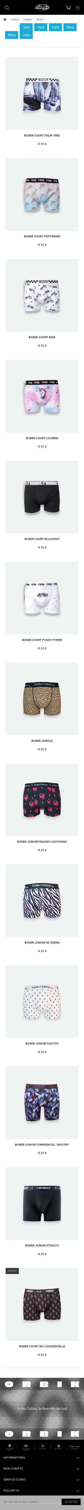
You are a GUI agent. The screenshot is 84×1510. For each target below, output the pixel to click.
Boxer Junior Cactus (42, 1043)
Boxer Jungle (42, 740)
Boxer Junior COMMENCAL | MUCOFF (42, 1144)
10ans (12, 35)
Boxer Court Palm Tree (42, 135)
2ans (26, 27)
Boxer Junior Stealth (42, 1245)
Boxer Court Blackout (42, 539)
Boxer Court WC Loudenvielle (42, 1346)
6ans (55, 27)
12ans (26, 35)
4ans (41, 27)
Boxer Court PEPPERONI (42, 236)
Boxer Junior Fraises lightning (42, 841)
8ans (70, 27)
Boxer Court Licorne (42, 438)
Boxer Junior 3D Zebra (42, 942)
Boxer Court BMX (42, 337)
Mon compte (13, 1468)
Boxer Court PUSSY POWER (42, 640)
